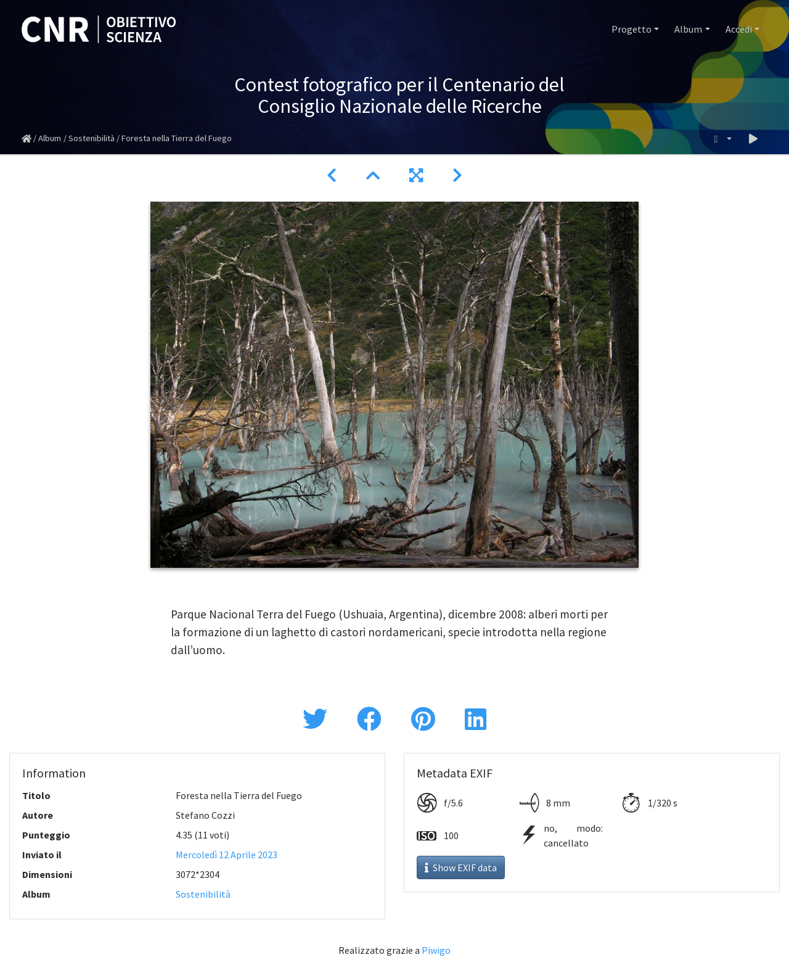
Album (688, 29)
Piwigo (436, 950)
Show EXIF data (461, 867)
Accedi (739, 29)
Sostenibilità (91, 138)
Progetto (631, 29)
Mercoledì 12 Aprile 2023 (226, 854)
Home (26, 139)
